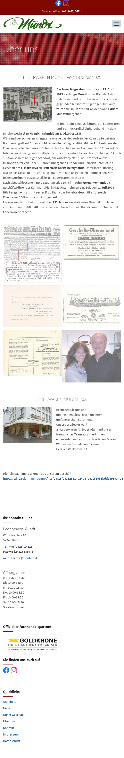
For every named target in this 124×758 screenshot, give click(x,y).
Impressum (11, 734)
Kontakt (8, 728)
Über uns (9, 721)
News (6, 708)
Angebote (9, 702)
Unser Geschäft (13, 715)
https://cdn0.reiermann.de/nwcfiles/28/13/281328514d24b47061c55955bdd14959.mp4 (63, 478)
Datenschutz (11, 741)
